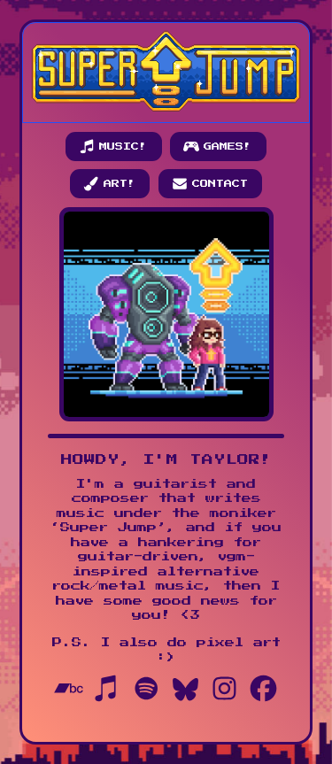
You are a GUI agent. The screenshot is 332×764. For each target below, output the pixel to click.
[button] (113, 146)
